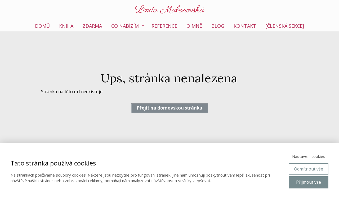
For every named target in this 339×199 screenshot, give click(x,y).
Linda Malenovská (169, 10)
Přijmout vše (308, 182)
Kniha (66, 26)
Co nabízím (125, 26)
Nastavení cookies (308, 156)
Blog (217, 26)
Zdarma (92, 26)
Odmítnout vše (308, 169)
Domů (42, 26)
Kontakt (245, 26)
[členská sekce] (284, 26)
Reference (164, 26)
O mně (194, 26)
